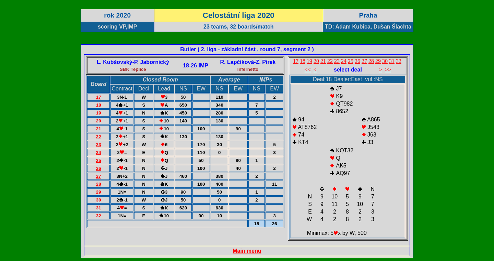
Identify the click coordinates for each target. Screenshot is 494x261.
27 (98, 176)
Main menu (247, 251)
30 (98, 200)
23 (98, 144)
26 (98, 168)
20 (98, 120)
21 (98, 128)
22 (98, 136)
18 (98, 105)
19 (98, 113)
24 (98, 152)
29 (98, 192)
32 (98, 215)
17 (98, 97)
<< (308, 70)
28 (98, 184)
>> (388, 70)
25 (98, 160)
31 (98, 207)
